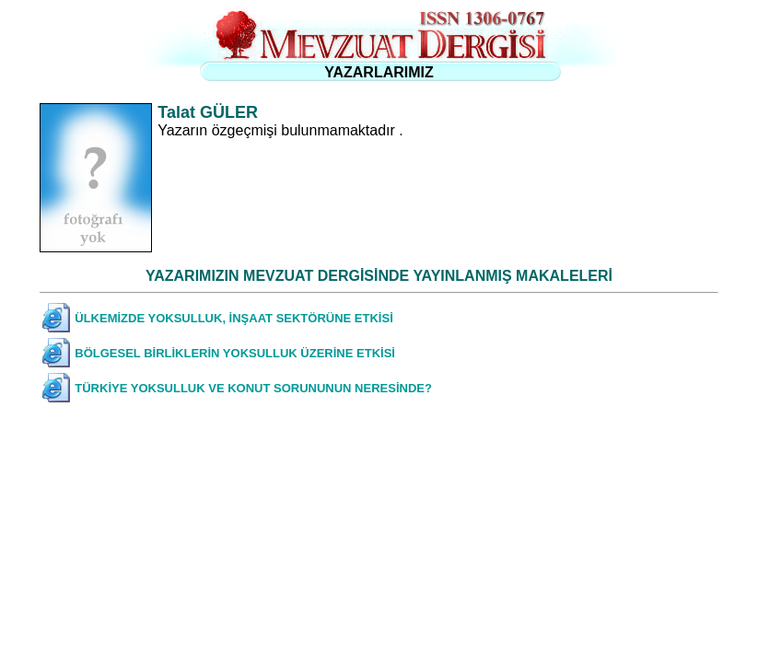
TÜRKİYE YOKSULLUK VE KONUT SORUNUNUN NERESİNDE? (253, 388)
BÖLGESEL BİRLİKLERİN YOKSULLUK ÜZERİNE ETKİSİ (235, 353)
